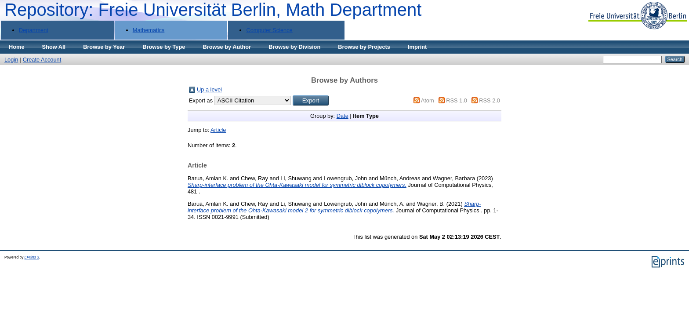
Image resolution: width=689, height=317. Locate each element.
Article (218, 130)
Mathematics (149, 30)
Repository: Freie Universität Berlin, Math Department (212, 9)
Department (33, 30)
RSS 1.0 (456, 100)
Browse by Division (294, 47)
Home (17, 47)
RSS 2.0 (489, 100)
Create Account (42, 59)
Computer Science (269, 30)
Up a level (209, 89)
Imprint (417, 47)
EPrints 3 (32, 257)
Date (342, 116)
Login (11, 59)
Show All (54, 47)
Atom (427, 100)
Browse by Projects (364, 47)
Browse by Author (227, 47)
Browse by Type (163, 47)
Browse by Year (104, 47)
